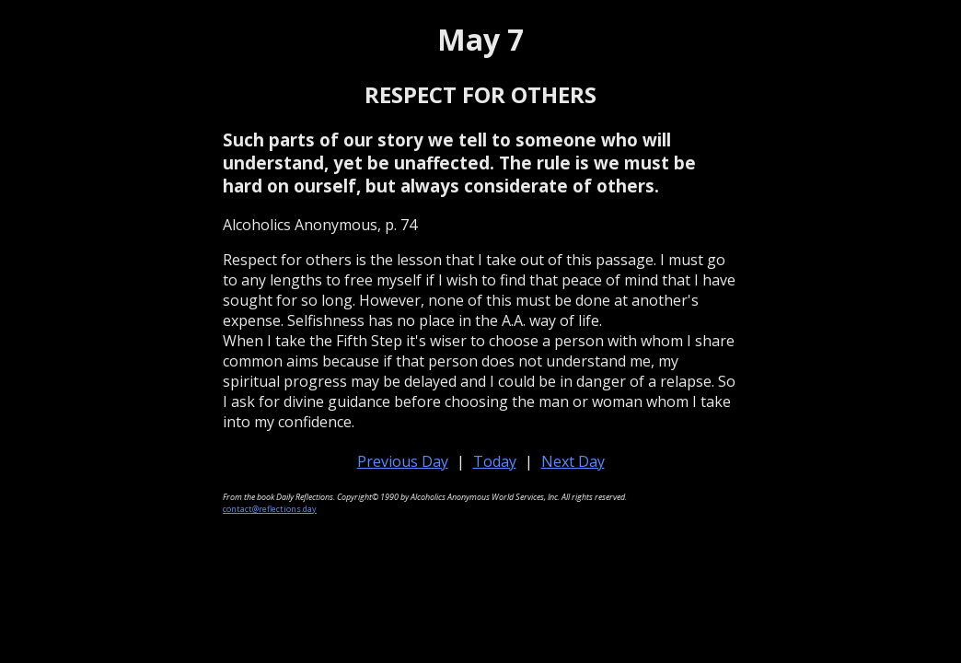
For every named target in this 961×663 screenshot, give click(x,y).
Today (494, 461)
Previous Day (402, 461)
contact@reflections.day (270, 509)
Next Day (573, 461)
